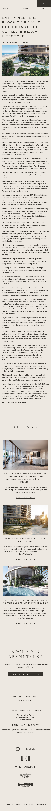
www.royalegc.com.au (32, 398)
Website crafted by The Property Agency (31, 804)
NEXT (45, 9)
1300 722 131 (25, 703)
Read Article (25, 497)
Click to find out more (25, 732)
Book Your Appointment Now (25, 674)
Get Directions (25, 720)
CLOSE (25, 9)
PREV (5, 9)
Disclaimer (9, 804)
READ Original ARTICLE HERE (14, 403)
